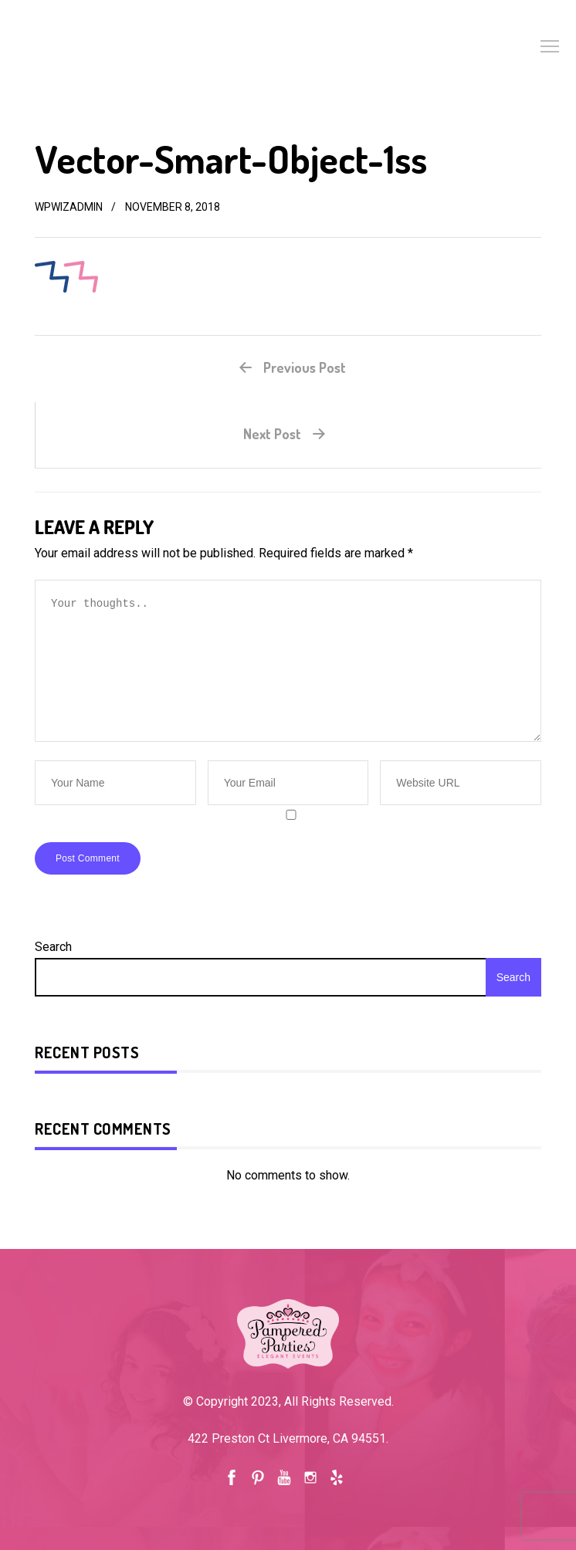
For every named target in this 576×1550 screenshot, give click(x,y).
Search (53, 946)
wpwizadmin (69, 207)
